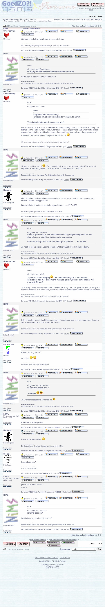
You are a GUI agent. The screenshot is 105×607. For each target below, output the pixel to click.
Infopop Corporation (56, 564)
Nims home (65, 557)
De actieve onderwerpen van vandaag (37, 21)
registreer (88, 8)
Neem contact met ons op (46, 557)
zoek (94, 8)
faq (98, 8)
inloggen (80, 8)
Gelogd (69, 50)
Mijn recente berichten (12, 21)
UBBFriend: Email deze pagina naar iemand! (21, 26)
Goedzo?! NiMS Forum (62, 19)
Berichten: (26, 50)
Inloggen (23, 19)
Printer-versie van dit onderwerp (16, 549)
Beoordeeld (7, 89)
